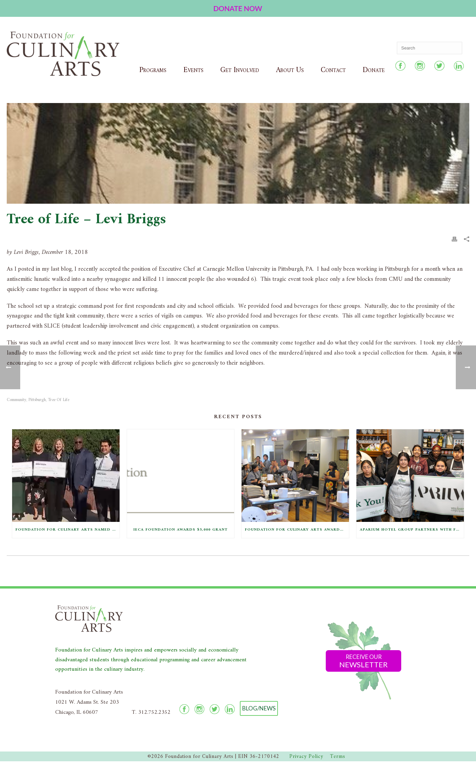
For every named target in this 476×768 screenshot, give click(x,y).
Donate (373, 70)
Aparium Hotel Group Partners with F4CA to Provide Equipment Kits (412, 529)
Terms (337, 756)
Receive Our (363, 661)
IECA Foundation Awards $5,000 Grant (180, 529)
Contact (333, 70)
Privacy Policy (306, 756)
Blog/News (259, 708)
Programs (152, 70)
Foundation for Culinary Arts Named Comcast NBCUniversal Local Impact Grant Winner (67, 529)
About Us (290, 70)
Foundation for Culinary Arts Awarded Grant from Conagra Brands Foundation (297, 529)
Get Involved (239, 70)
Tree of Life (58, 400)
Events (193, 70)
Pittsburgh (37, 400)
